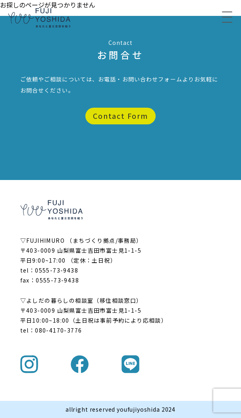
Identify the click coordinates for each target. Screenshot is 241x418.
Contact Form (120, 115)
